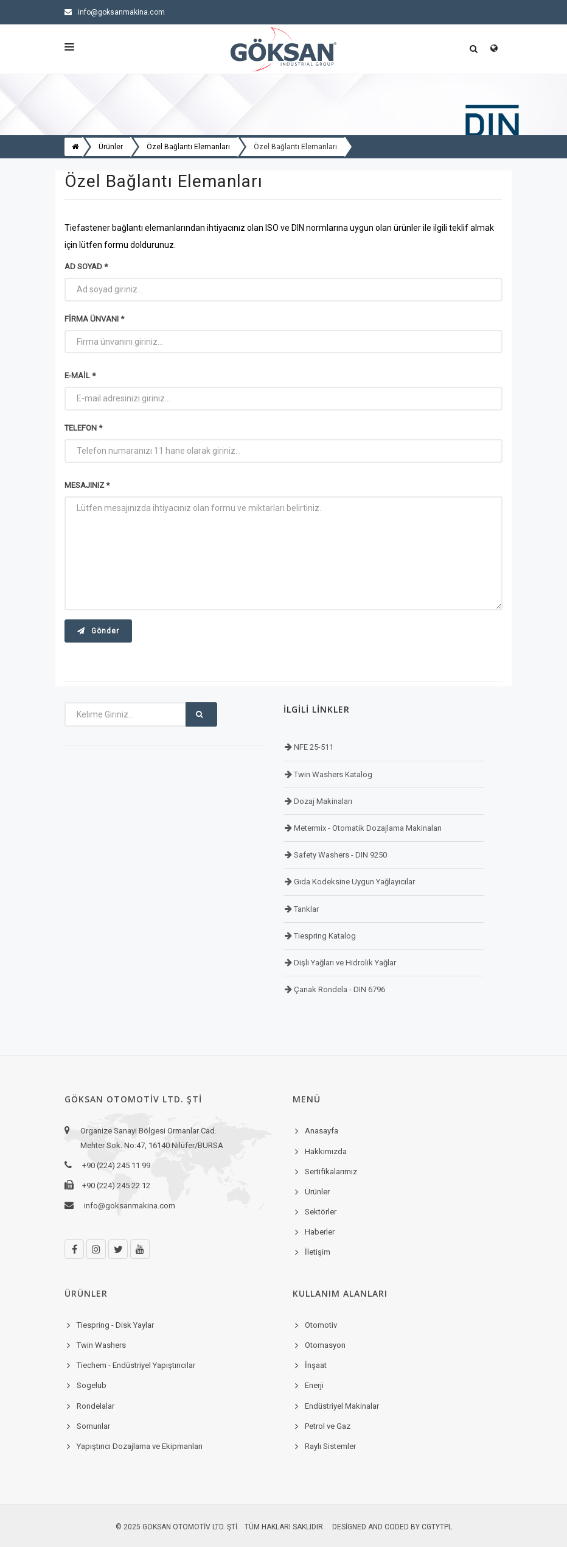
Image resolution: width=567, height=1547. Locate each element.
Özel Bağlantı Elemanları (295, 147)
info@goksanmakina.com (114, 12)
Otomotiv (321, 1325)
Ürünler (317, 1191)
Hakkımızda (326, 1151)
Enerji (314, 1385)
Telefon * (83, 427)
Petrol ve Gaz (327, 1426)
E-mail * (80, 375)
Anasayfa (321, 1130)
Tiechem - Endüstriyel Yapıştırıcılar (136, 1365)
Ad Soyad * (86, 266)
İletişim (317, 1251)
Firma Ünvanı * (94, 318)
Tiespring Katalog (324, 935)
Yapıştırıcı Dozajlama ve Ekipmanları (140, 1446)
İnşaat (316, 1365)
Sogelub (91, 1385)
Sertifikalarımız (331, 1171)
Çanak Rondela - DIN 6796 (338, 989)
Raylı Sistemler (330, 1446)
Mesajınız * (87, 485)
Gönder (98, 631)
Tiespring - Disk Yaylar (115, 1325)
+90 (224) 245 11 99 (453, 12)
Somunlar (93, 1426)
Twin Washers (101, 1345)
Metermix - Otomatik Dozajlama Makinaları (367, 828)
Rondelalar (95, 1406)
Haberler (320, 1231)
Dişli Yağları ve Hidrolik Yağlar (344, 962)
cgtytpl (437, 1527)
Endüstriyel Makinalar (342, 1406)
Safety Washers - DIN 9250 (339, 854)
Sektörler (320, 1211)
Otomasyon (325, 1345)
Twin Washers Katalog (332, 774)
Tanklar (305, 909)
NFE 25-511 (312, 747)
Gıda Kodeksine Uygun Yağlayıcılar (353, 881)
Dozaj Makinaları (322, 801)
